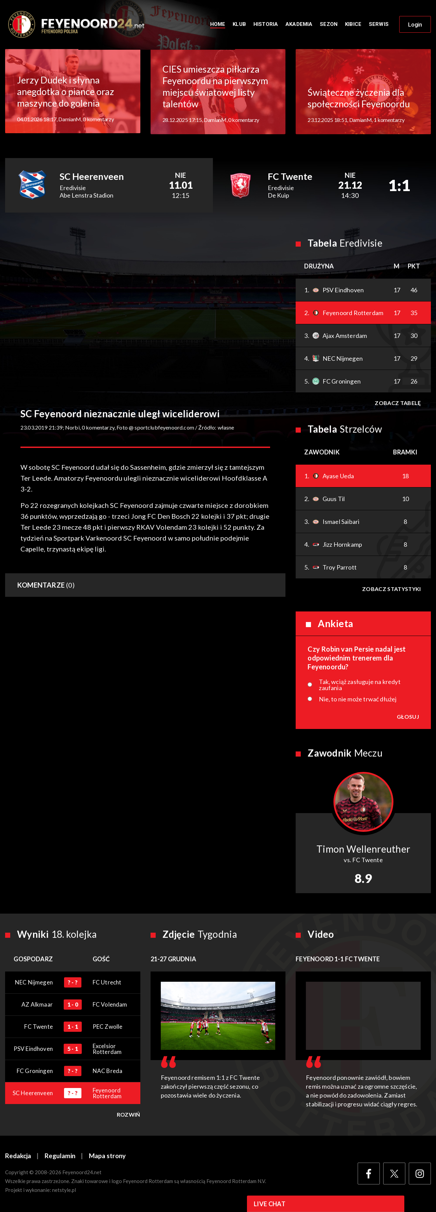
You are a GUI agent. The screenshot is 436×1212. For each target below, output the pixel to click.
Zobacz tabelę (398, 403)
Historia (265, 24)
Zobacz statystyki (391, 589)
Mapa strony (107, 1156)
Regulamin (60, 1156)
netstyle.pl (64, 1190)
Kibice (353, 24)
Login (415, 24)
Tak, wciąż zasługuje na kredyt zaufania (359, 685)
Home (217, 24)
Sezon (329, 24)
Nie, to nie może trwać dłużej (357, 700)
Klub (239, 24)
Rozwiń (128, 1115)
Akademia (298, 24)
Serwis (379, 24)
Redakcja (18, 1156)
